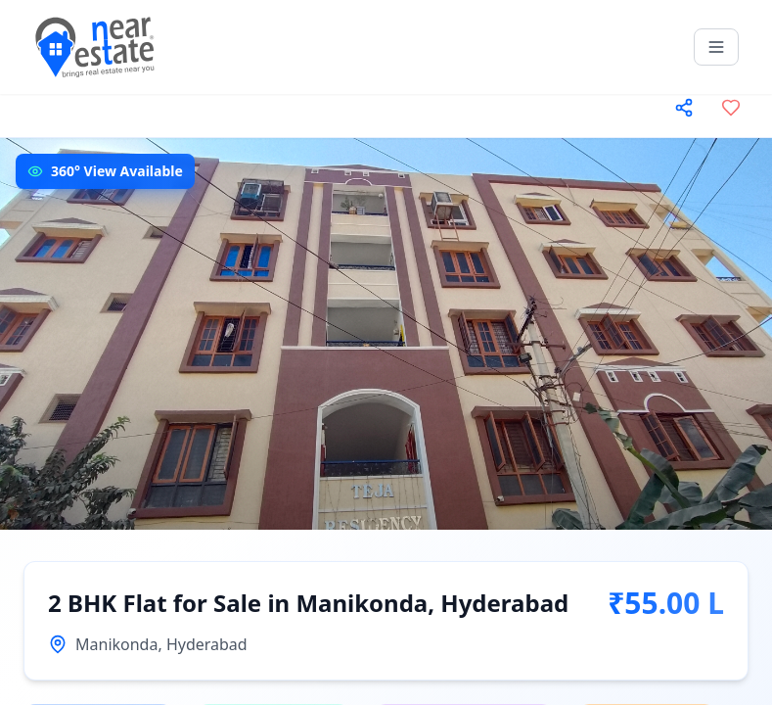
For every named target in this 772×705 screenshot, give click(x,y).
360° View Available (117, 171)
